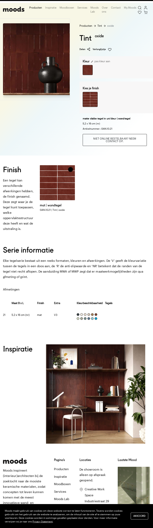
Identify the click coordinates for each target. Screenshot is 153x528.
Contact (116, 7)
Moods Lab (94, 9)
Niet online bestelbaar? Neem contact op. (114, 140)
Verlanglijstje (102, 49)
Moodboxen (67, 7)
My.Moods (130, 7)
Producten (35, 7)
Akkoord (139, 515)
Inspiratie (50, 7)
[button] (70, 169)
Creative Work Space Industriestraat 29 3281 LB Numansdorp (97, 501)
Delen (84, 49)
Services (82, 7)
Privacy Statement (42, 521)
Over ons (105, 9)
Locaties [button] (85, 460)
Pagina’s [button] (59, 460)
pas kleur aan (100, 61)
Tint (99, 25)
